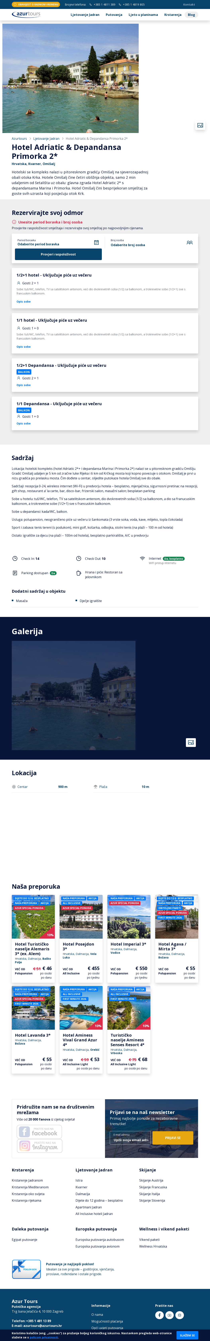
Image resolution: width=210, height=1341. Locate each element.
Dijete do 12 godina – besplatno (99, 1200)
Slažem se (187, 1335)
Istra (79, 1180)
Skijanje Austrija (151, 1180)
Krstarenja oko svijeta (28, 1194)
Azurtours (19, 138)
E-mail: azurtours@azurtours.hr (37, 1326)
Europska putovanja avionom (98, 1246)
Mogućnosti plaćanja (107, 1321)
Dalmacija (83, 1194)
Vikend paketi (149, 1239)
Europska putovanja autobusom (100, 1239)
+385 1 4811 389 (102, 4)
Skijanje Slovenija (152, 1200)
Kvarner (81, 1187)
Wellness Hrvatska (153, 1246)
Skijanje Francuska (153, 1187)
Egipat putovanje (24, 1239)
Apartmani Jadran (89, 1207)
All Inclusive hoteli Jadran (94, 1214)
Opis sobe (24, 301)
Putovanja (114, 15)
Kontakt (189, 4)
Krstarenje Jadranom (27, 1180)
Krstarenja (173, 15)
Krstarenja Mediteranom (30, 1187)
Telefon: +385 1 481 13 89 (31, 1321)
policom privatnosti (44, 1337)
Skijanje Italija (149, 1194)
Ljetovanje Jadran (85, 15)
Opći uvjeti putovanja (107, 1328)
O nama (97, 1314)
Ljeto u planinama (143, 15)
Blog (191, 15)
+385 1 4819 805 (132, 4)
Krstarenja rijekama (26, 1200)
